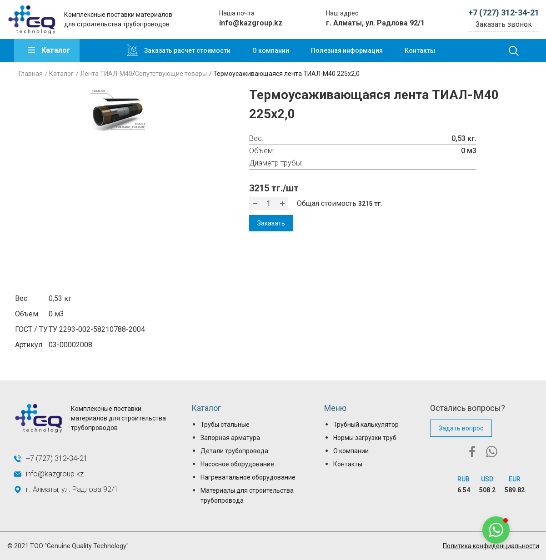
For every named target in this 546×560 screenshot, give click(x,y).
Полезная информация (347, 50)
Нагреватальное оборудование (248, 477)
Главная (31, 73)
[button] (496, 530)
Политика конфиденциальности (491, 546)
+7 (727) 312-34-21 (503, 12)
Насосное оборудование (237, 464)
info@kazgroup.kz (250, 23)
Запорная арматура (230, 437)
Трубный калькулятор (366, 424)
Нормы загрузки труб (364, 437)
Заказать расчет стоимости (187, 50)
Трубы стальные (225, 424)
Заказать (271, 223)
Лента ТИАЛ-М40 (106, 73)
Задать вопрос (461, 428)
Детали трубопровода (234, 451)
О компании (270, 50)
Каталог (55, 50)
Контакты (420, 50)
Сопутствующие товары (171, 73)
